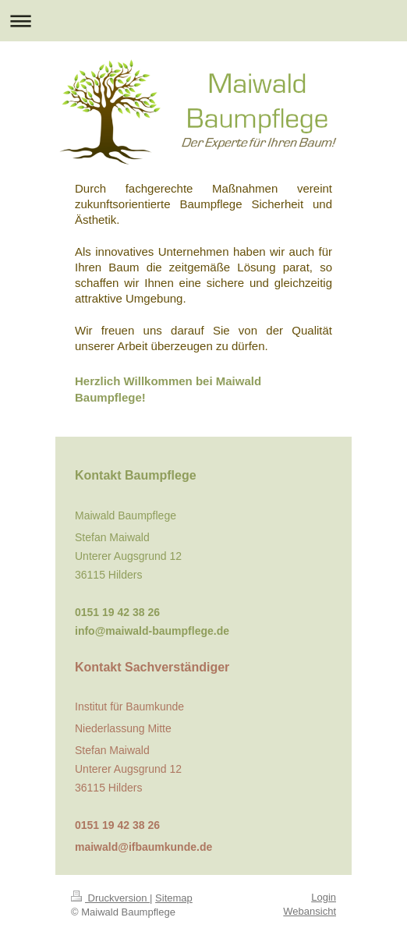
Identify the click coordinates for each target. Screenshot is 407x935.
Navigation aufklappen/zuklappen (203, 20)
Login (323, 897)
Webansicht (309, 911)
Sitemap (174, 898)
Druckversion (110, 898)
